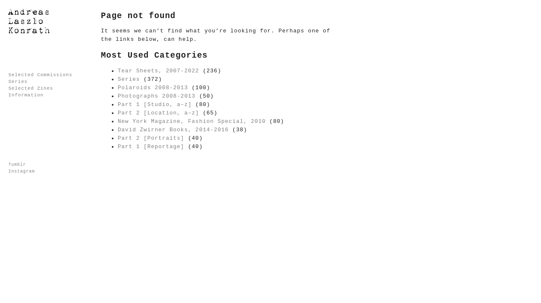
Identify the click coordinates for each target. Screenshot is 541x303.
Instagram (21, 171)
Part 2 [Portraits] (151, 138)
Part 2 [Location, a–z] (158, 113)
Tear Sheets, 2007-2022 (158, 71)
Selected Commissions (40, 74)
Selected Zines (30, 88)
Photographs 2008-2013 (156, 96)
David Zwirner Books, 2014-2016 (173, 130)
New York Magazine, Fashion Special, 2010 (192, 121)
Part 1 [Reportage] (151, 147)
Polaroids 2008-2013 (153, 88)
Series (18, 81)
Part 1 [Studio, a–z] (155, 104)
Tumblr (17, 164)
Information (26, 95)
